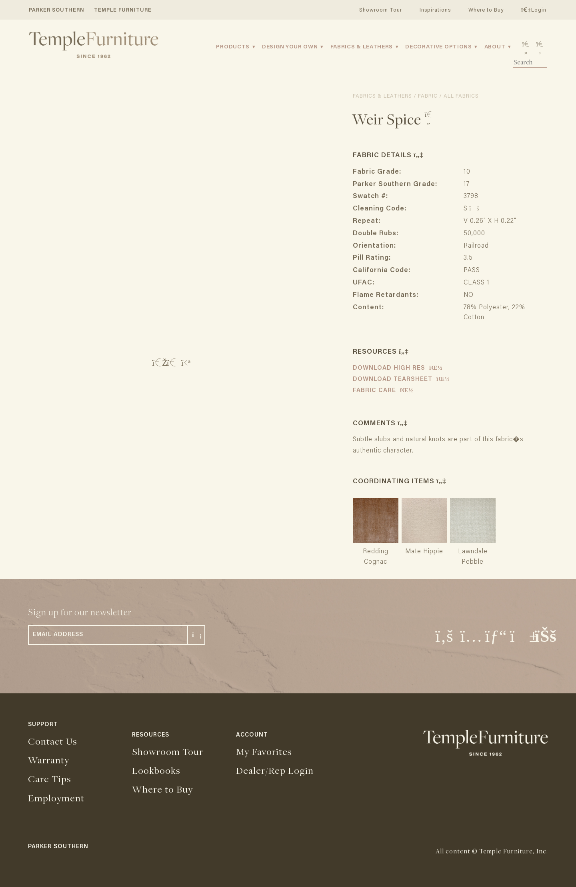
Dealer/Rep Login (275, 770)
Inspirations (435, 10)
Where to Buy (486, 10)
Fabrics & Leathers (361, 47)
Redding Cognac (375, 551)
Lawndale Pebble (473, 551)
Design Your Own (290, 47)
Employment (56, 797)
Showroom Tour (380, 10)
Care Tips (49, 778)
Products (233, 47)
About (495, 47)
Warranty (48, 759)
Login (533, 10)
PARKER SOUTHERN (56, 10)
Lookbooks (156, 770)
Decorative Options (438, 47)
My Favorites (264, 751)
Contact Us (52, 741)
